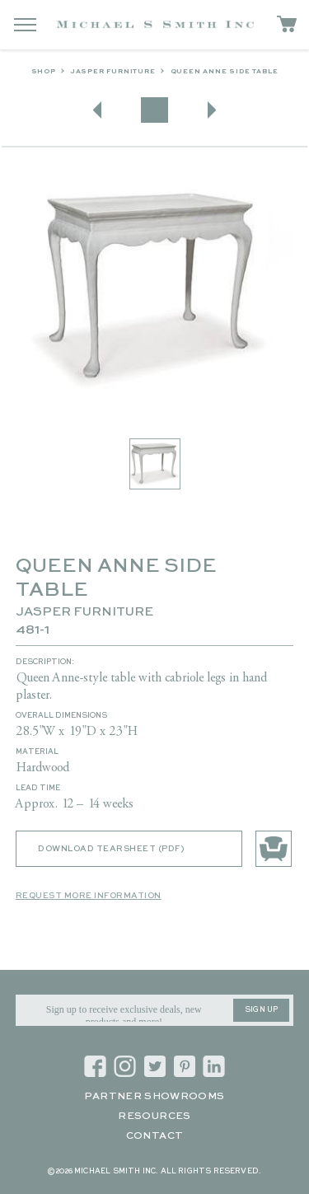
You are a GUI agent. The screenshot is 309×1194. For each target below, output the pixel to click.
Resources (154, 1116)
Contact (155, 1136)
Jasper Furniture (113, 71)
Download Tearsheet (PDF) (111, 849)
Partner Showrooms (154, 1097)
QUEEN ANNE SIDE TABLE (225, 71)
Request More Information (89, 896)
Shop (43, 71)
